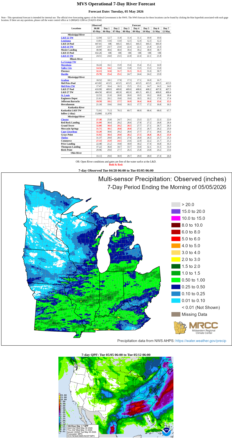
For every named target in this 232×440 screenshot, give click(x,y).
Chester (65, 119)
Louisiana (66, 41)
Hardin (64, 74)
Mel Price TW (68, 86)
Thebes (64, 138)
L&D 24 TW (67, 47)
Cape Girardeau (69, 131)
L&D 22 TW (67, 38)
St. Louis (65, 95)
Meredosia (66, 65)
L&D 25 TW (67, 56)
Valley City (66, 68)
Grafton (65, 80)
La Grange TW (68, 62)
